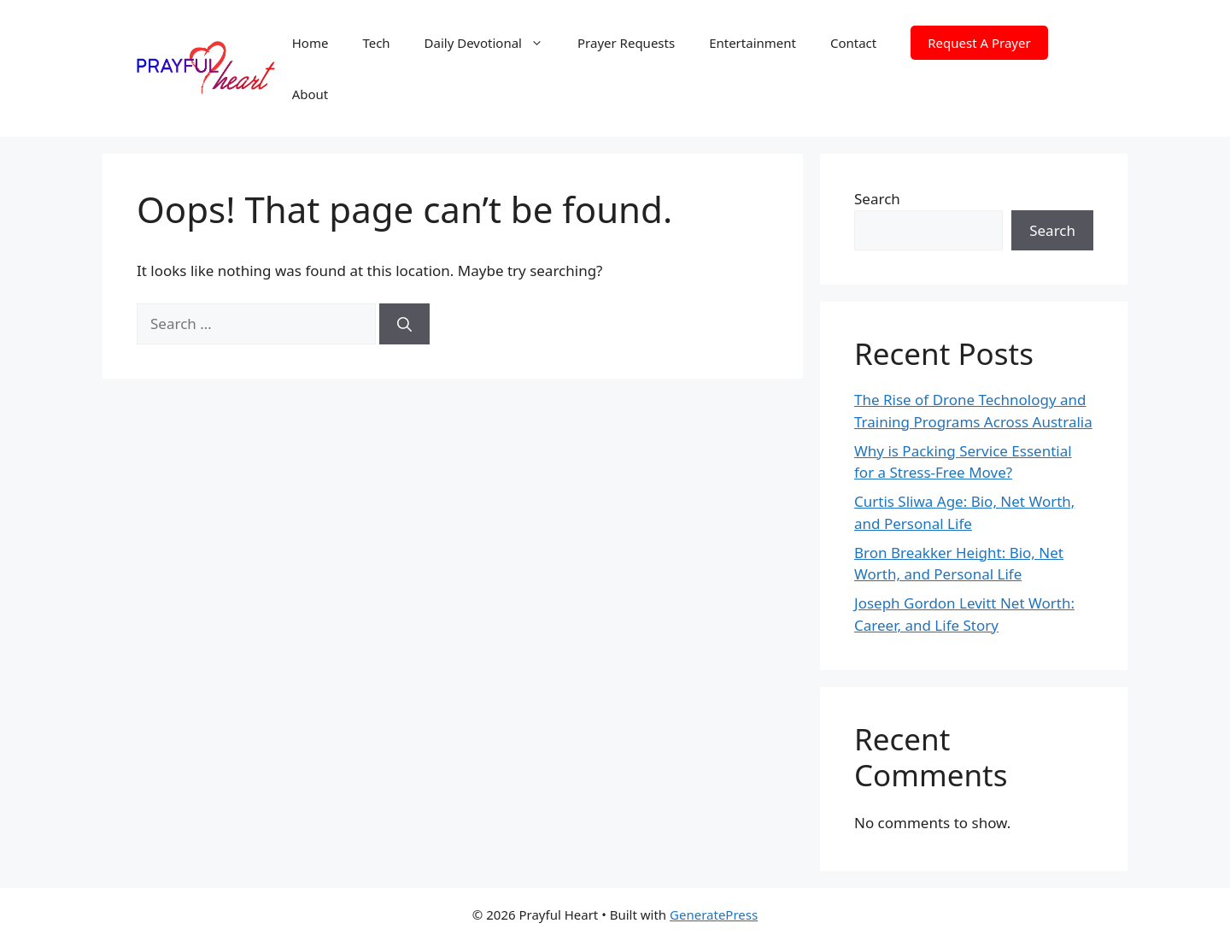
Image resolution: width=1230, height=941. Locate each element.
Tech (376, 42)
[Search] (404, 323)
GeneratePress (714, 914)
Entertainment (752, 42)
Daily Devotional (492, 42)
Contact (853, 42)
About (310, 94)
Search (877, 199)
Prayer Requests (626, 42)
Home (310, 42)
